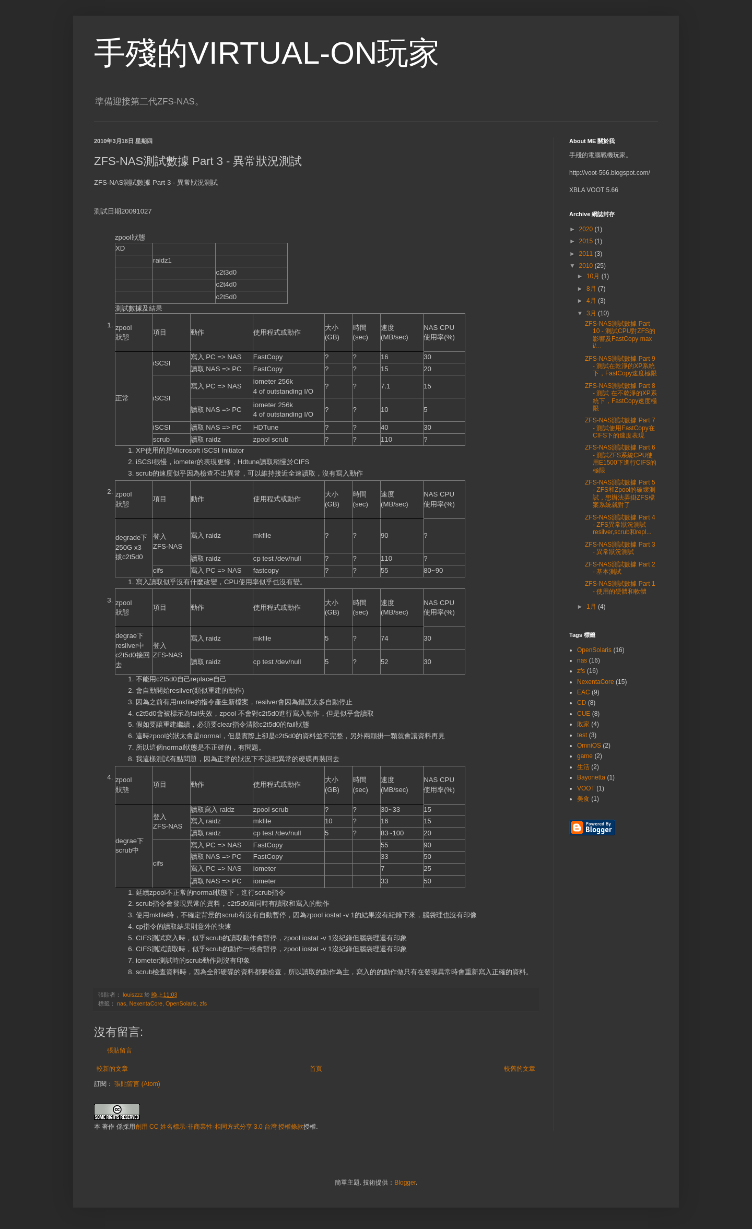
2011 (587, 253)
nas (121, 1003)
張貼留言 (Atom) (137, 1084)
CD (581, 702)
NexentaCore (145, 1003)
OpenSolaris (181, 1003)
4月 (592, 300)
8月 (592, 288)
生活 (583, 767)
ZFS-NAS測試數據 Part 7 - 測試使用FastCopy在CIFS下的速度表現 (620, 428)
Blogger (405, 1182)
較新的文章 (112, 1068)
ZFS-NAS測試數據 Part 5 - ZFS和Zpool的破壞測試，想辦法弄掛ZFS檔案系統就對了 (620, 494)
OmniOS (589, 745)
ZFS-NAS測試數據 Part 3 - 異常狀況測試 (620, 548)
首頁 (316, 1068)
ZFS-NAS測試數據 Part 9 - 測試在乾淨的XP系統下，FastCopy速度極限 (621, 366)
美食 (583, 798)
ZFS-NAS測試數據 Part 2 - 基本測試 (620, 568)
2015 (587, 241)
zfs (203, 1003)
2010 (587, 265)
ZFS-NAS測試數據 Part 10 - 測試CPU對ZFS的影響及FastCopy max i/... (620, 335)
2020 (587, 229)
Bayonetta (591, 777)
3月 (592, 313)
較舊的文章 (519, 1068)
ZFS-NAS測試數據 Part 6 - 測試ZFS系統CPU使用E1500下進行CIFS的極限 (620, 459)
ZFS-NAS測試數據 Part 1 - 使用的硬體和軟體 (620, 587)
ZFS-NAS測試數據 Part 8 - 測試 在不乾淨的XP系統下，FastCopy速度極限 (621, 397)
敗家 (583, 724)
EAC (583, 692)
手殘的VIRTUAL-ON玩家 (267, 53)
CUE (583, 713)
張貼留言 (119, 1050)
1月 (592, 606)
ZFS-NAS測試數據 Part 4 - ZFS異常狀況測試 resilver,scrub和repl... (620, 525)
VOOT (586, 788)
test (582, 735)
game (585, 756)
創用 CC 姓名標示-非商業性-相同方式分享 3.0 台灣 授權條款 (219, 1126)
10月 (594, 276)
